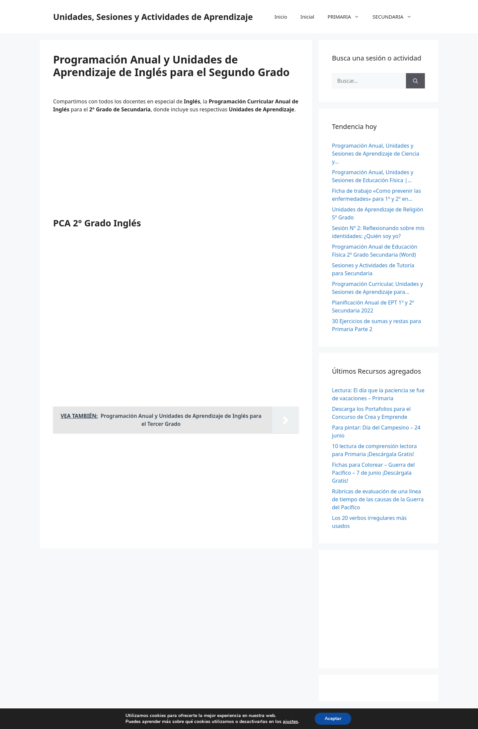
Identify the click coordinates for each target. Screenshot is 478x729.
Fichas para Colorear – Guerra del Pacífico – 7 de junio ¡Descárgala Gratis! (373, 472)
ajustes (290, 722)
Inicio (281, 16)
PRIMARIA (347, 17)
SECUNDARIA (395, 17)
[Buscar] (415, 80)
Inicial (307, 16)
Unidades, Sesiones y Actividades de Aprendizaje (153, 16)
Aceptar (333, 718)
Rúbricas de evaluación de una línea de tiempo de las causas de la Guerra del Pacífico (378, 499)
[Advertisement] (176, 167)
